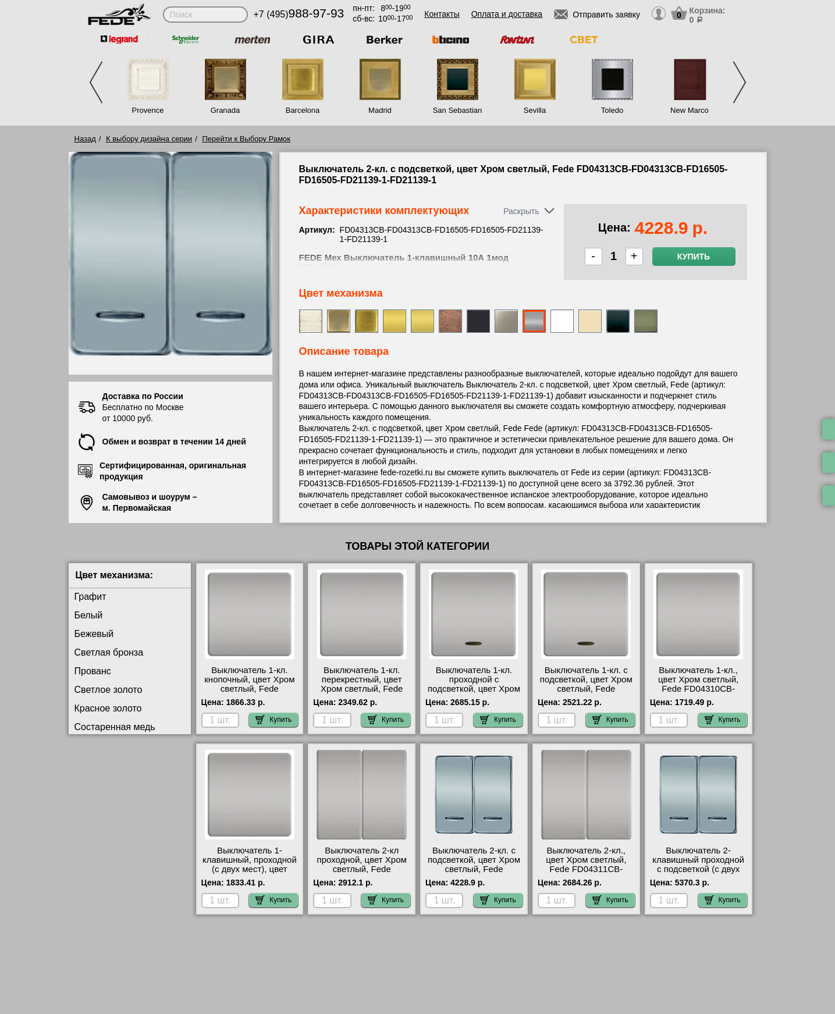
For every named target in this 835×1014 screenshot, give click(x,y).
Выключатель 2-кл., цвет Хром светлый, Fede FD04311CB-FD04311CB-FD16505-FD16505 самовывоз (586, 869)
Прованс (92, 671)
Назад (85, 138)
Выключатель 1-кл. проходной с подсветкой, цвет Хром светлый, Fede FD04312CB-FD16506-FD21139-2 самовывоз (474, 693)
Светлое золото (108, 690)
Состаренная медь (114, 727)
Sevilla (535, 110)
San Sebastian (457, 110)
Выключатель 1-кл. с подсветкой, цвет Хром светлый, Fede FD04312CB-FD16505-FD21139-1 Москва (586, 689)
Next (740, 82)
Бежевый (94, 634)
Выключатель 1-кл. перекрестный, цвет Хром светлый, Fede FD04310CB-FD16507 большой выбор (361, 689)
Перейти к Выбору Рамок (246, 138)
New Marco (689, 110)
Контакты (441, 14)
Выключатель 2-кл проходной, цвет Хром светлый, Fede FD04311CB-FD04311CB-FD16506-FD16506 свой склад (362, 874)
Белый (88, 615)
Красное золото (108, 708)
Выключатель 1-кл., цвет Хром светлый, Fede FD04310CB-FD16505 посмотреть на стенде (698, 689)
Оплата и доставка (506, 14)
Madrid (380, 110)
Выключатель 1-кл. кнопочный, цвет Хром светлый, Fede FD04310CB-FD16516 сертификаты (249, 689)
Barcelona (303, 110)
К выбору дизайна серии (149, 138)
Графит (90, 597)
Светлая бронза (109, 652)
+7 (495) (299, 14)
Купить (693, 256)
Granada (225, 110)
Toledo (612, 110)
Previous (96, 82)
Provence (148, 110)
